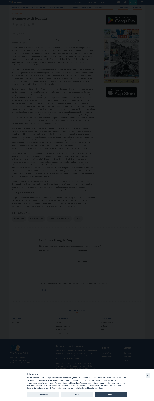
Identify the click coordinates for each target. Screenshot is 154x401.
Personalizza (43, 395)
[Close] (148, 375)
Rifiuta (77, 395)
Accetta (110, 395)
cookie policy (90, 388)
